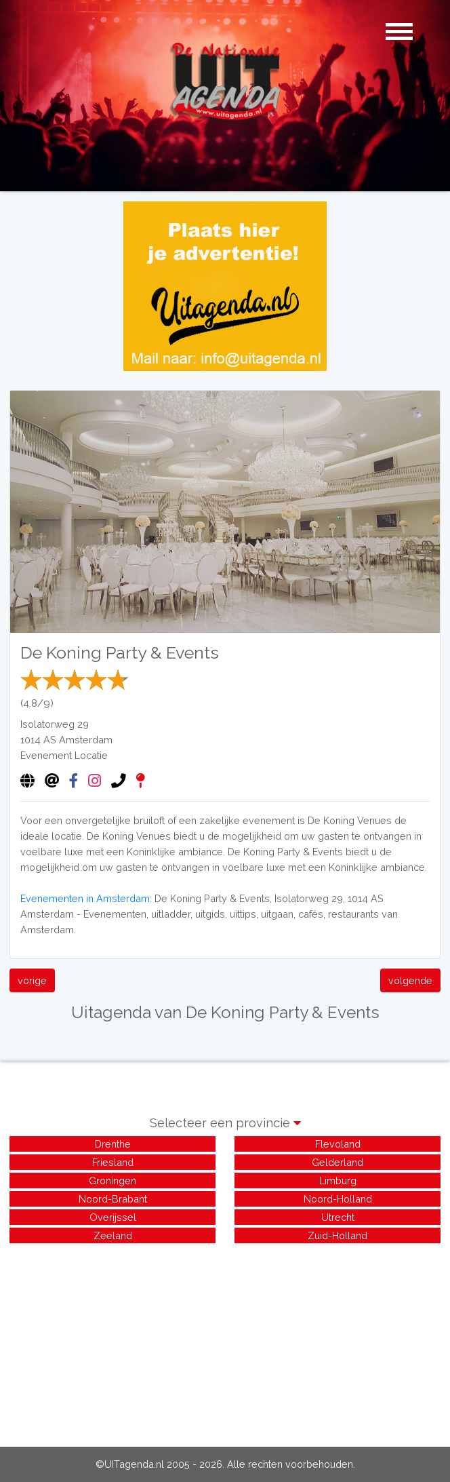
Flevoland (338, 1144)
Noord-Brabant (113, 1199)
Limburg (337, 1180)
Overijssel (112, 1217)
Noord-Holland (338, 1199)
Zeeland (113, 1235)
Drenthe (113, 1144)
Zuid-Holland (337, 1235)
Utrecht (337, 1217)
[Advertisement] (225, 1341)
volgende (410, 980)
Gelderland (337, 1162)
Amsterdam (85, 739)
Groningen (112, 1180)
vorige (32, 980)
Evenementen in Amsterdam (85, 898)
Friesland (113, 1162)
